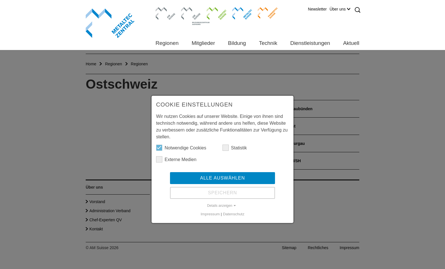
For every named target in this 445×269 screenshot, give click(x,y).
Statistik (234, 148)
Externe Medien (176, 159)
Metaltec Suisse (238, 13)
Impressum (210, 214)
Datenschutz (233, 214)
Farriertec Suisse (265, 13)
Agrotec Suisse (212, 13)
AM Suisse (164, 10)
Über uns (339, 9)
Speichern (222, 192)
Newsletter (317, 9)
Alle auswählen (222, 178)
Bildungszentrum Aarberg (191, 13)
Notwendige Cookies (181, 148)
